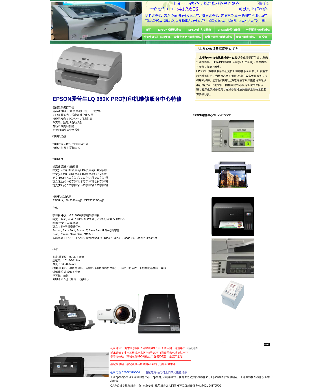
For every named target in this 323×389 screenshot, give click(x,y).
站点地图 (192, 348)
